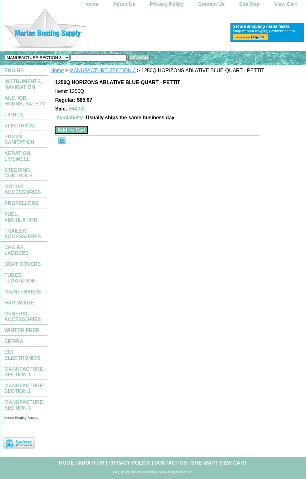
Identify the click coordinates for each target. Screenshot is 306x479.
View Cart (285, 4)
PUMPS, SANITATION (19, 139)
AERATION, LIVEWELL (18, 156)
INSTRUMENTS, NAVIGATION (23, 84)
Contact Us (211, 4)
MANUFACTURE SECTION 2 (23, 388)
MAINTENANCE (22, 291)
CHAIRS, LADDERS (16, 250)
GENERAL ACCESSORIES (22, 316)
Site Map (249, 4)
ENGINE (14, 70)
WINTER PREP (21, 330)
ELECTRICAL (20, 125)
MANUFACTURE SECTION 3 (103, 70)
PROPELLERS (21, 203)
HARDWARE (19, 302)
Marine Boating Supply (20, 418)
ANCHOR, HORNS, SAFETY (24, 100)
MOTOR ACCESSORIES (22, 189)
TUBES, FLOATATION (20, 277)
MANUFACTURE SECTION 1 (23, 371)
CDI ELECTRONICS (22, 355)
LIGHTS (13, 114)
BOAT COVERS (22, 264)
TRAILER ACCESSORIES (22, 233)
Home (57, 70)
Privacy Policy (167, 4)
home (92, 4)
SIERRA (13, 341)
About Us (124, 4)
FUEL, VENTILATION (20, 217)
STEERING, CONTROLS (18, 172)
